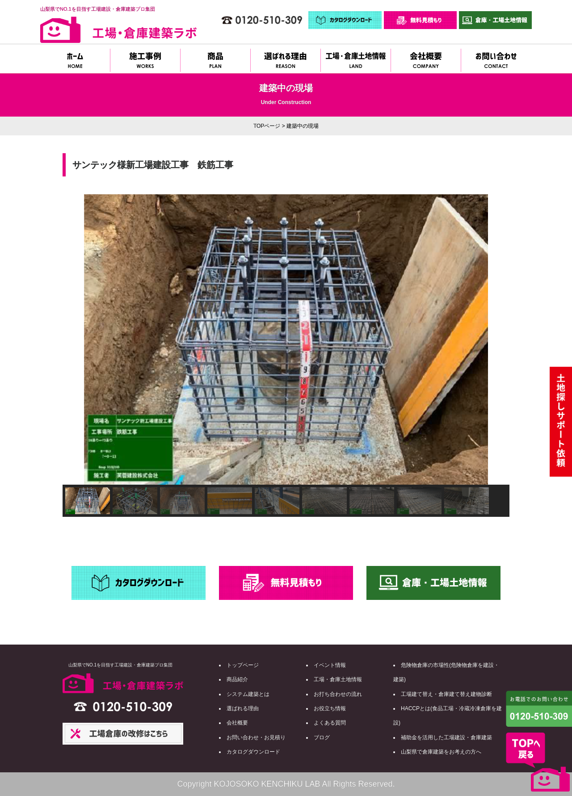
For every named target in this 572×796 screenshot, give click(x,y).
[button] (76, 339)
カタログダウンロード (253, 752)
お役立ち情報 (330, 708)
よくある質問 (330, 723)
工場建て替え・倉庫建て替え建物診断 (446, 694)
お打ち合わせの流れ (338, 694)
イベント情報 (330, 665)
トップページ (243, 665)
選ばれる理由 (243, 708)
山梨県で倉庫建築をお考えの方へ (441, 752)
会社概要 (237, 723)
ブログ (322, 737)
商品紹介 (237, 679)
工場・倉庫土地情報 (338, 679)
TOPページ (266, 126)
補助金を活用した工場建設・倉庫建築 (446, 737)
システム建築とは (248, 694)
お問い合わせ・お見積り (256, 737)
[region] (286, 355)
